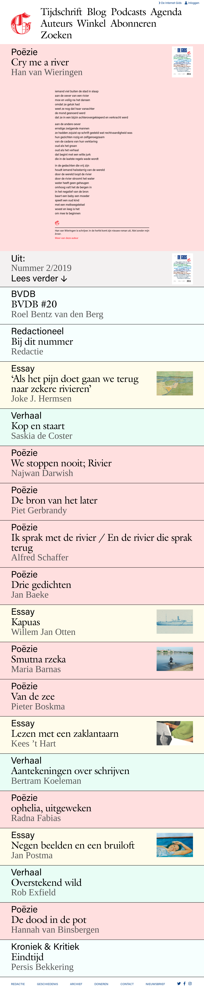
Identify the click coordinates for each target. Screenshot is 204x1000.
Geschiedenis (47, 984)
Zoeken (56, 34)
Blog (96, 11)
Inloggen (192, 3)
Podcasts (128, 11)
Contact (127, 984)
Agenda (166, 11)
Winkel (91, 23)
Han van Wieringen (46, 72)
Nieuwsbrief (155, 984)
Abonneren (133, 23)
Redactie (18, 984)
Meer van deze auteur (66, 237)
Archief (76, 984)
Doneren (101, 984)
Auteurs (56, 23)
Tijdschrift (61, 11)
